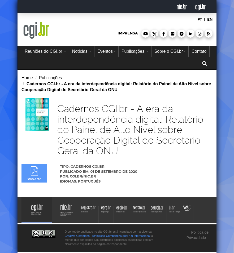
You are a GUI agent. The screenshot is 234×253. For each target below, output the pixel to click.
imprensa (128, 33)
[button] (145, 34)
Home (27, 78)
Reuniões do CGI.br (45, 51)
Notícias (81, 51)
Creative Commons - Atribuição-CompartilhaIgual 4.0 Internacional (107, 235)
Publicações (135, 51)
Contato (199, 51)
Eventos (106, 51)
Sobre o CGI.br (170, 51)
